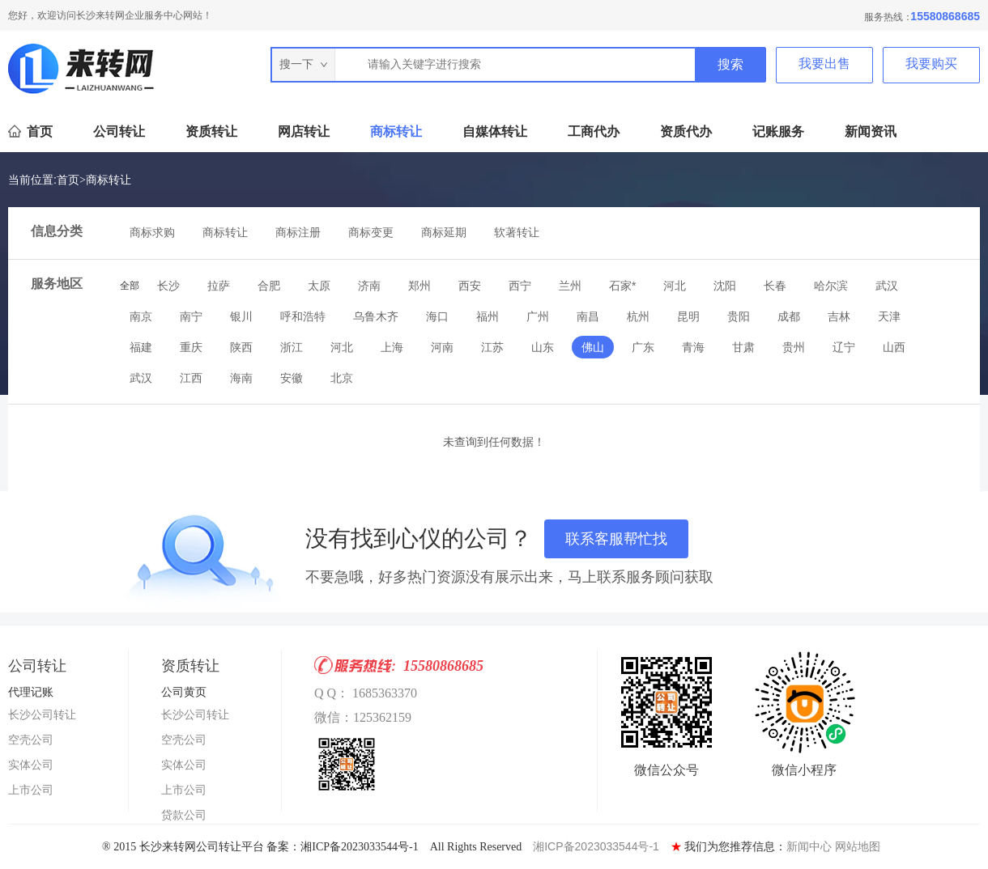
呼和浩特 (303, 316)
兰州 (570, 285)
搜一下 (304, 64)
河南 (442, 347)
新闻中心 (809, 846)
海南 (241, 377)
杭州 (638, 316)
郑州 (419, 285)
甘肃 (743, 347)
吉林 (839, 316)
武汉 (886, 285)
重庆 (191, 347)
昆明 (688, 316)
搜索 (730, 64)
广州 (537, 316)
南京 (141, 316)
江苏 (492, 347)
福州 (487, 316)
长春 (775, 285)
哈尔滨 (831, 285)
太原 (319, 285)
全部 (129, 285)
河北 (674, 285)
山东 (542, 347)
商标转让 (396, 131)
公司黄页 (184, 691)
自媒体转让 (494, 131)
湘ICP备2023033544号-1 (596, 846)
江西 (191, 377)
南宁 (191, 316)
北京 (341, 377)
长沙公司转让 (42, 714)
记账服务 (778, 131)
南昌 (588, 316)
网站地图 (857, 846)
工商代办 (594, 131)
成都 (788, 316)
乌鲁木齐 (375, 316)
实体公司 (30, 764)
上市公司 (30, 789)
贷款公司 (184, 814)
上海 (392, 347)
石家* (622, 285)
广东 (643, 347)
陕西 (241, 347)
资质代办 (686, 131)
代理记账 (30, 691)
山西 (894, 347)
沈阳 (724, 285)
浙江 (291, 347)
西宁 (520, 285)
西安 (469, 285)
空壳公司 (30, 739)
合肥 (269, 285)
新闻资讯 (870, 131)
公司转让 (119, 131)
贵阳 (738, 316)
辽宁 (844, 347)
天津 (889, 316)
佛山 (592, 347)
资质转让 (211, 131)
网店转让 (304, 131)
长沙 (168, 285)
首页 (40, 131)
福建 (141, 347)
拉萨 (218, 285)
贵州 (793, 347)
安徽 (291, 377)
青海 (693, 347)
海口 (437, 316)
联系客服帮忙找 (616, 539)
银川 (241, 316)
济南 (369, 285)
